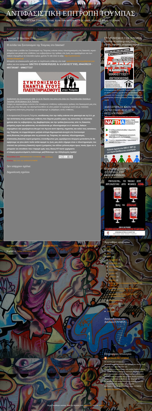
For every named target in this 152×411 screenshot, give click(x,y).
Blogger (101, 405)
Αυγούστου (113, 270)
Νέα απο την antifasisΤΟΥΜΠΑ (130, 29)
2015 (109, 253)
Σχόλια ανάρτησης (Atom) (27, 251)
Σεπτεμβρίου (114, 267)
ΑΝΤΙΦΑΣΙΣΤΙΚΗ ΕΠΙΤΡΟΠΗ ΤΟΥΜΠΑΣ (70, 13)
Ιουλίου (112, 273)
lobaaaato (87, 405)
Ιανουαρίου (113, 304)
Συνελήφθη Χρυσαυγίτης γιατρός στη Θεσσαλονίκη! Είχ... (123, 295)
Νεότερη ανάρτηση (17, 245)
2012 (109, 311)
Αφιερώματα (43, 29)
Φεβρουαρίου (114, 300)
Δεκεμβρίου (113, 260)
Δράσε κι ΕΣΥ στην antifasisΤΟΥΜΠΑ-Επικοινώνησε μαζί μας (82, 29)
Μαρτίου (112, 280)
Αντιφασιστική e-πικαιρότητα (20, 29)
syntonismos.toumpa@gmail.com (80, 61)
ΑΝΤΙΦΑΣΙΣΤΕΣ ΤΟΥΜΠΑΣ (118, 358)
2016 (109, 250)
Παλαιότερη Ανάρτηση (86, 245)
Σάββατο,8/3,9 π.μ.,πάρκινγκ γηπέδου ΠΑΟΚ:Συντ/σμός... (123, 289)
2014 (109, 257)
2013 (109, 308)
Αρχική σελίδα (50, 245)
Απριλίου (113, 277)
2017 (109, 247)
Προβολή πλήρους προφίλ (114, 389)
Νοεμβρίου (113, 263)
